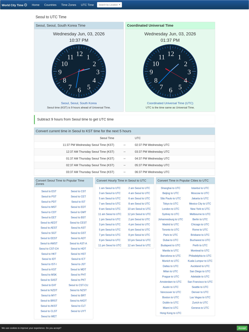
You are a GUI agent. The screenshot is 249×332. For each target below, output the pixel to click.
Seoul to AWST (48, 243)
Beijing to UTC (170, 193)
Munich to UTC (170, 261)
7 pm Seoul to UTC (110, 235)
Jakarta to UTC (200, 198)
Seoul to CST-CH (49, 248)
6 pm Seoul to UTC (139, 229)
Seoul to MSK (49, 274)
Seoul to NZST (78, 290)
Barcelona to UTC (171, 255)
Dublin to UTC (170, 302)
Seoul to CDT (49, 212)
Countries (50, 5)
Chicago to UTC (200, 224)
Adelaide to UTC (200, 276)
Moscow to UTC (200, 193)
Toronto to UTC (170, 229)
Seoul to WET (49, 316)
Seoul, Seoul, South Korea (79, 103)
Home (37, 5)
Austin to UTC (171, 287)
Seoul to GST (78, 233)
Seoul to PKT (78, 280)
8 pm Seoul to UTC (139, 235)
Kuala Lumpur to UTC (200, 261)
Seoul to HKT (48, 254)
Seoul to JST (78, 264)
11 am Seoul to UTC (109, 214)
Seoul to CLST (49, 311)
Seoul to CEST (78, 222)
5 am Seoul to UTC (110, 198)
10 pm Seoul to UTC (139, 240)
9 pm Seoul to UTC (110, 240)
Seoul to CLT (78, 306)
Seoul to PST (48, 196)
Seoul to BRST (48, 300)
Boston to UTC (170, 297)
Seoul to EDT (78, 207)
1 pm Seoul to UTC (110, 219)
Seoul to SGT (49, 233)
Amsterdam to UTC (171, 281)
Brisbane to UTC (200, 235)
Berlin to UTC (200, 219)
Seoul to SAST (48, 280)
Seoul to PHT (78, 274)
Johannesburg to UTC (170, 219)
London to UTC (170, 209)
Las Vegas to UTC (200, 297)
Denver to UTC (200, 292)
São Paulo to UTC (170, 198)
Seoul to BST (78, 217)
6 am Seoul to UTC (139, 198)
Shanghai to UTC (170, 188)
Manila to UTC (170, 250)
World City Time (15, 5)
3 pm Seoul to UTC (110, 224)
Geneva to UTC (200, 307)
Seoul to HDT (78, 248)
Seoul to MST (49, 207)
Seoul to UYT (78, 311)
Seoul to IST (78, 201)
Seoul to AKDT (78, 300)
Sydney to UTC (170, 214)
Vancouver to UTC (170, 292)
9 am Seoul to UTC (110, 209)
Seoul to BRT (78, 295)
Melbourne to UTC (200, 214)
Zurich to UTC (200, 302)
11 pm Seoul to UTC (109, 245)
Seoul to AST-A (78, 243)
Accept (242, 328)
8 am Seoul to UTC (139, 203)
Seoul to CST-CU (78, 285)
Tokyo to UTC (170, 203)
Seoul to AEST (49, 227)
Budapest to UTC (170, 245)
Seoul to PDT (48, 201)
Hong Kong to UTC (170, 313)
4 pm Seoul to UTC (139, 224)
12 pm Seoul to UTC (139, 214)
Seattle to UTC (200, 287)
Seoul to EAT (48, 285)
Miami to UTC (170, 307)
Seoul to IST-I (49, 264)
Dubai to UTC (170, 240)
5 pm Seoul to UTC (110, 229)
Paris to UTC (170, 235)
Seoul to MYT (49, 295)
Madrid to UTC (170, 224)
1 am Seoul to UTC (110, 188)
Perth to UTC (200, 245)
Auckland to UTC (200, 266)
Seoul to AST (78, 227)
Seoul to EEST (48, 238)
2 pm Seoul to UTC (139, 219)
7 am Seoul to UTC (110, 203)
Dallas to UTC (171, 266)
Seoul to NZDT (48, 290)
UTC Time (87, 5)
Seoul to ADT (78, 238)
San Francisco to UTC (200, 281)
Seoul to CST (78, 191)
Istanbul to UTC (200, 188)
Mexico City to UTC (200, 203)
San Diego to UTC (200, 271)
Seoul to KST (48, 269)
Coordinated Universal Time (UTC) (170, 103)
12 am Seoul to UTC (139, 245)
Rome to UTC (200, 229)
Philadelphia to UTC (200, 255)
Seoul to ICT (78, 259)
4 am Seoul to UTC (139, 193)
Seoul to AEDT (48, 222)
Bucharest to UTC (200, 240)
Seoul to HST (78, 254)
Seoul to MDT (78, 269)
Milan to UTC (170, 271)
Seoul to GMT (78, 212)
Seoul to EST (48, 191)
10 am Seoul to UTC (139, 209)
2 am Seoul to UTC (139, 188)
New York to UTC (200, 209)
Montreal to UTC (200, 250)
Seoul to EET (48, 217)
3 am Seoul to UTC (110, 193)
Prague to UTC (170, 276)
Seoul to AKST (49, 306)
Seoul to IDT (49, 259)
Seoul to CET (78, 196)
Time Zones (68, 5)
